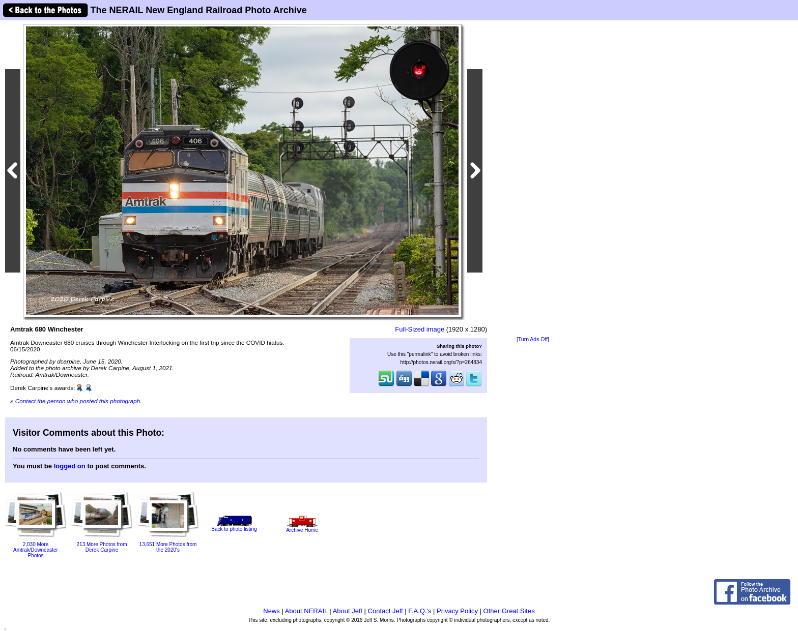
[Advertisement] (533, 179)
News (271, 611)
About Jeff (347, 611)
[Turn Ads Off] (533, 339)
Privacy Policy (457, 611)
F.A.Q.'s (419, 611)
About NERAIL (306, 611)
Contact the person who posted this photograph (77, 401)
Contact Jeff (385, 611)
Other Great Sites (509, 611)
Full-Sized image (419, 329)
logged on (70, 466)
